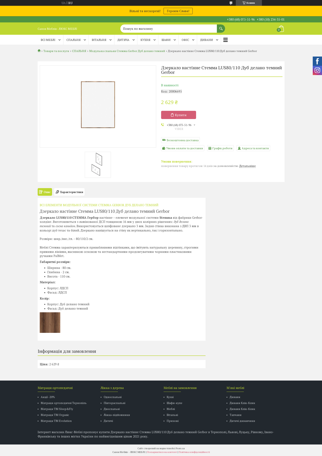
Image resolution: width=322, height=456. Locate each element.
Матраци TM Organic (55, 415)
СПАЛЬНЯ (73, 40)
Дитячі (108, 421)
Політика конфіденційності (194, 452)
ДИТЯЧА (123, 40)
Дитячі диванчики (242, 421)
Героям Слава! (178, 11)
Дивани (235, 397)
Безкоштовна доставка (183, 140)
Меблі (171, 409)
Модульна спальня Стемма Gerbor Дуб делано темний (127, 51)
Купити (180, 115)
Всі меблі (48, 40)
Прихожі (173, 421)
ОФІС (185, 40)
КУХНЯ (145, 40)
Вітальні (172, 415)
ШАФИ (166, 40)
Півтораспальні (114, 403)
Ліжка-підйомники (117, 415)
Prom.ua (180, 448)
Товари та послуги (56, 51)
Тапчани (236, 415)
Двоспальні (112, 409)
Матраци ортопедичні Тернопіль (64, 403)
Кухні (170, 397)
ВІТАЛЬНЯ (99, 40)
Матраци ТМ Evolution (56, 421)
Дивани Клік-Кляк (242, 403)
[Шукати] (221, 26)
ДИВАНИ (206, 40)
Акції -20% (48, 397)
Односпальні (113, 397)
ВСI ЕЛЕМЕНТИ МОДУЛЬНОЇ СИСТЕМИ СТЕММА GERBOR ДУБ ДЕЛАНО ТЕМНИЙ (99, 205)
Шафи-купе (174, 403)
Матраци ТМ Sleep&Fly (57, 409)
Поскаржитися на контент (162, 452)
